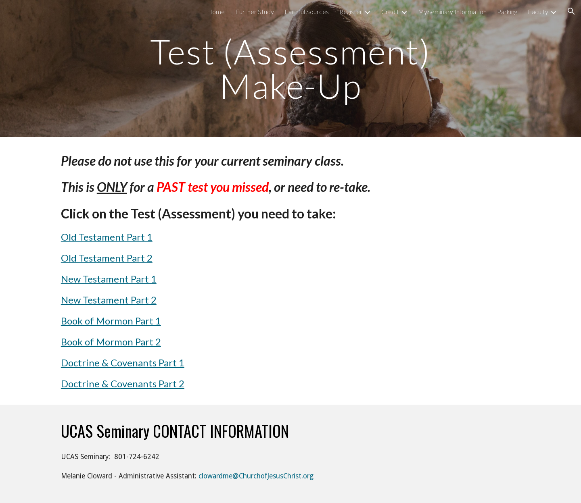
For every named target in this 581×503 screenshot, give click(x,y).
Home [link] (216, 11)
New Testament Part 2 (109, 300)
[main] (290, 68)
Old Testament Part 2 (107, 258)
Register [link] (350, 11)
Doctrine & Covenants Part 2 (122, 383)
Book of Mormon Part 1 (111, 320)
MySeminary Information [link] (452, 11)
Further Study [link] (254, 11)
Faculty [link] (538, 11)
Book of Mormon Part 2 (111, 341)
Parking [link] (507, 11)
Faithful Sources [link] (306, 11)
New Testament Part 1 (109, 279)
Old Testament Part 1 (107, 237)
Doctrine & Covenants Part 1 (122, 362)
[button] (571, 11)
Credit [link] (390, 11)
